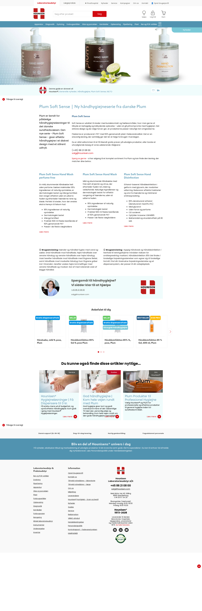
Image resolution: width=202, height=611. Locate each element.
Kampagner (125, 3)
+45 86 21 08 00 (78, 290)
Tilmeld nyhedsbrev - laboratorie (81, 480)
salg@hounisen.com (82, 153)
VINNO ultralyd (74, 518)
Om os (136, 3)
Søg (99, 13)
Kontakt (145, 3)
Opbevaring (116, 24)
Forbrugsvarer (39, 513)
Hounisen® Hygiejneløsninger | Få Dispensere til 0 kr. (57, 399)
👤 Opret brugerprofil (160, 3)
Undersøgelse (39, 528)
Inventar (36, 532)
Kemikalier (104, 24)
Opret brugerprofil (75, 473)
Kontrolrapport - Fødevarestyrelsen (82, 529)
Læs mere (44, 232)
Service (114, 3)
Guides (71, 507)
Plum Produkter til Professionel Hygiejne (140, 398)
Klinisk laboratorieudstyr (43, 521)
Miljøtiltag (72, 492)
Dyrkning (60, 24)
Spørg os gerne (79, 158)
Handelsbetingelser (76, 522)
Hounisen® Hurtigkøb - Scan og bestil (83, 499)
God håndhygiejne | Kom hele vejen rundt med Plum (98, 399)
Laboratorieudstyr (46, 3)
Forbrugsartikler (73, 24)
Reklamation (73, 514)
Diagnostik (49, 24)
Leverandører (73, 496)
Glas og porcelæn (89, 24)
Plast (137, 24)
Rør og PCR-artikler (149, 24)
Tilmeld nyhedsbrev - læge (79, 484)
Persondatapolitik (75, 526)
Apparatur (39, 24)
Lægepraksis (70, 3)
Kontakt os (72, 477)
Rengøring (37, 517)
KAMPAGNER (73, 533)
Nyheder (104, 3)
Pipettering (127, 24)
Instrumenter (38, 525)
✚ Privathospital (91, 3)
